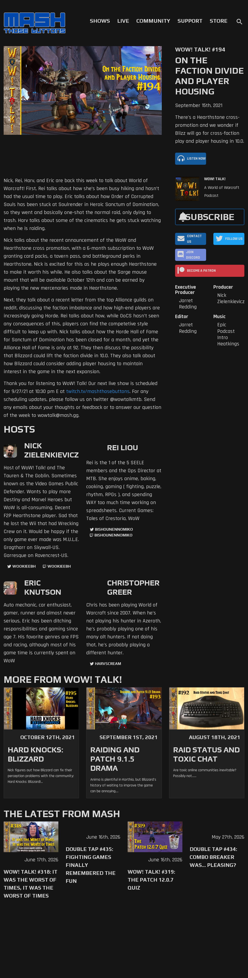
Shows (100, 21)
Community (153, 21)
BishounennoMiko (114, 529)
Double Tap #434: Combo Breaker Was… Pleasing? (213, 857)
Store (218, 21)
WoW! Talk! (214, 179)
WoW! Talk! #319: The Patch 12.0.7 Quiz (151, 880)
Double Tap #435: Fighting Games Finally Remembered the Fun (91, 865)
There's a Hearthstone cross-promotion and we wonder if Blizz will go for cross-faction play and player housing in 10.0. (209, 129)
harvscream (108, 663)
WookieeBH (24, 566)
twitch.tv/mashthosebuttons (98, 391)
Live (123, 21)
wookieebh (59, 566)
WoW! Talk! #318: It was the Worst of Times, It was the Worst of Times (30, 884)
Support (190, 21)
